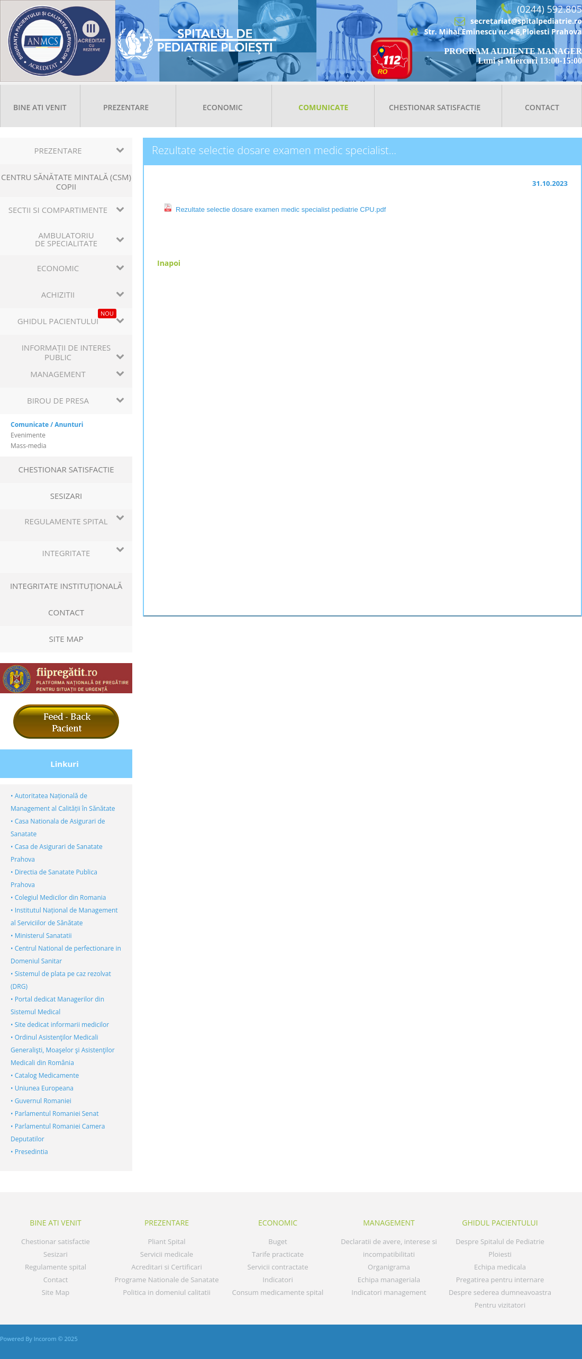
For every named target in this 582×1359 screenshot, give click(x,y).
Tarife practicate (278, 1254)
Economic (223, 107)
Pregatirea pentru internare (500, 1279)
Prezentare (126, 107)
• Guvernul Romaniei (41, 1100)
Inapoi (168, 263)
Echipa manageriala (389, 1279)
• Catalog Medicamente (45, 1075)
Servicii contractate (278, 1267)
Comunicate (323, 107)
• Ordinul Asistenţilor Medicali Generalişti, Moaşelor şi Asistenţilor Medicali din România (63, 1050)
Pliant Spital (166, 1241)
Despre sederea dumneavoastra (500, 1292)
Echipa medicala (500, 1267)
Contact (542, 107)
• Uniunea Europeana (42, 1088)
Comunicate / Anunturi (47, 424)
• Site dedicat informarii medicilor (60, 1024)
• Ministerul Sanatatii (41, 935)
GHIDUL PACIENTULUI (500, 1223)
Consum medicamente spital (278, 1292)
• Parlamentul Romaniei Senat (54, 1113)
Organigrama (389, 1267)
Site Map (66, 638)
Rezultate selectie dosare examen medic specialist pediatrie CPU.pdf (281, 209)
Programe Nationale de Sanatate (166, 1279)
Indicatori (277, 1279)
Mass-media (29, 445)
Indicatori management (388, 1292)
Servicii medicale (166, 1254)
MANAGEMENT (388, 1223)
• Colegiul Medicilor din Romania (58, 897)
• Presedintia (29, 1151)
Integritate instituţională (66, 585)
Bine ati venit (40, 107)
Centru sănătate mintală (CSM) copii (66, 182)
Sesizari (66, 495)
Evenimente (28, 435)
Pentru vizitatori (500, 1305)
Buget (277, 1241)
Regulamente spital (55, 1267)
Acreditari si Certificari (166, 1267)
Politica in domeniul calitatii (167, 1292)
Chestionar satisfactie (434, 107)
